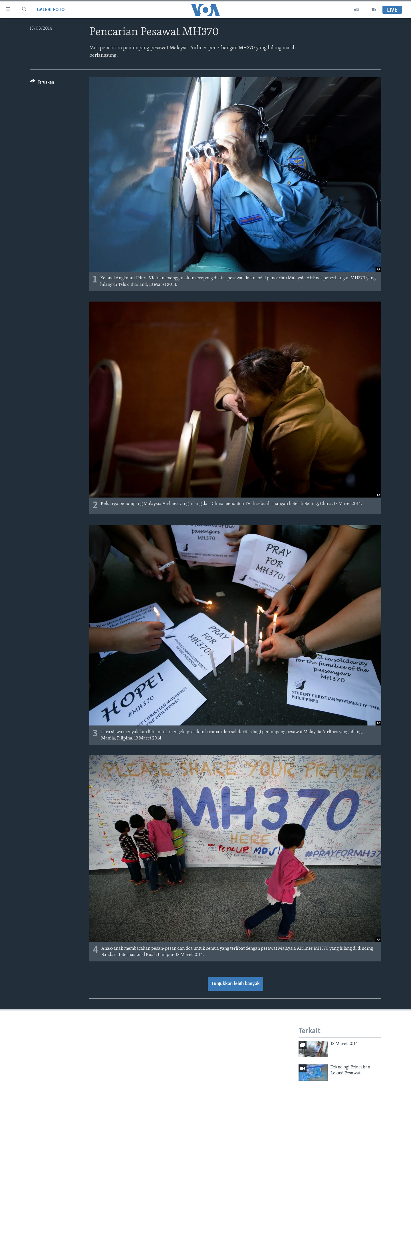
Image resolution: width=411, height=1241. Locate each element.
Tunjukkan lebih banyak (235, 984)
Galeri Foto (51, 10)
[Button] (42, 83)
